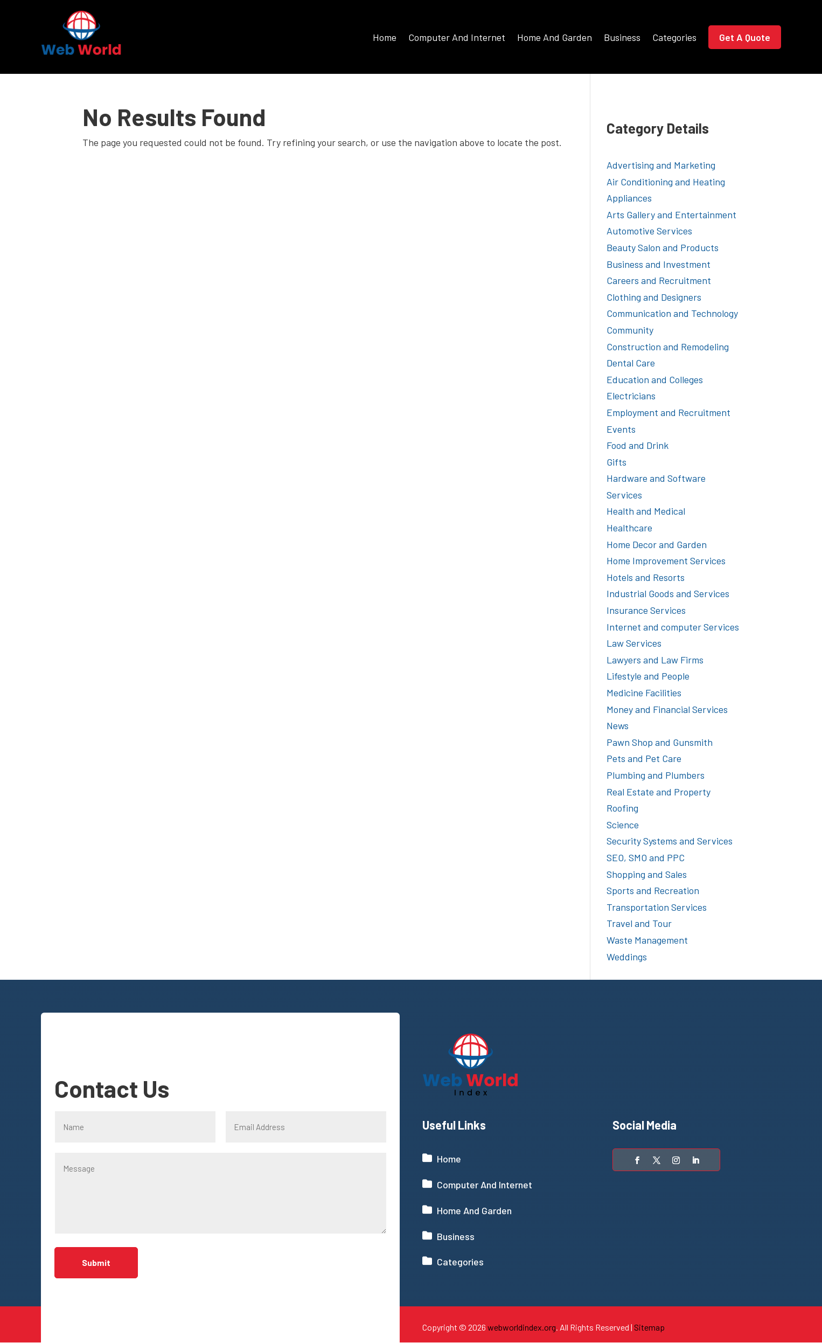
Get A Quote (744, 37)
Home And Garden (554, 37)
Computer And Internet (456, 37)
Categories (674, 37)
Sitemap (649, 1327)
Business (622, 37)
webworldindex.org (521, 1327)
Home (384, 37)
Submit (97, 1263)
